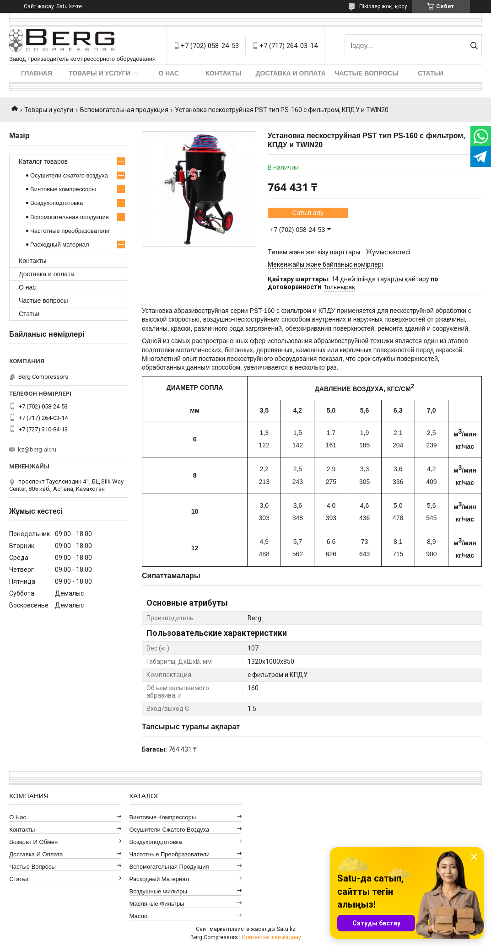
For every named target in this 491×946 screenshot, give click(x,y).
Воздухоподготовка (56, 202)
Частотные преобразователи (69, 230)
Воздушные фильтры (158, 891)
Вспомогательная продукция (124, 109)
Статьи (430, 73)
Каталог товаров (43, 161)
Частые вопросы (367, 73)
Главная (36, 73)
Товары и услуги (99, 73)
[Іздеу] (474, 45)
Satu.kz (286, 929)
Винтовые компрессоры (63, 189)
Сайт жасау (39, 6)
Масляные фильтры (156, 903)
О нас (168, 73)
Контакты (223, 73)
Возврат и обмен (33, 841)
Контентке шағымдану (271, 937)
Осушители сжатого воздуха (69, 175)
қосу (401, 6)
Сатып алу (308, 212)
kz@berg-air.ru (37, 449)
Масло (138, 916)
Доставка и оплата (291, 73)
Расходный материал (59, 244)
